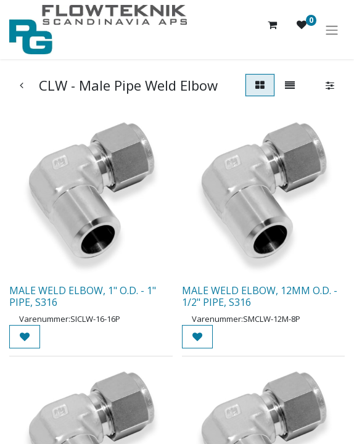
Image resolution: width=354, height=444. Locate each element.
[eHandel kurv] (272, 29)
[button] (24, 336)
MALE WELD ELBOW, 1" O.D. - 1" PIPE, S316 (82, 296)
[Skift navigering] (332, 29)
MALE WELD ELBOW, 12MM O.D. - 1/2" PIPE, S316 (259, 296)
